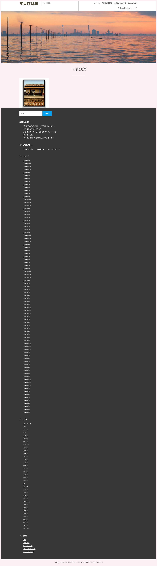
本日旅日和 (28, 3)
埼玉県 (25, 448)
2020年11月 (27, 346)
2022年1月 (26, 304)
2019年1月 (26, 412)
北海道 (25, 439)
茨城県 (25, 514)
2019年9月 (26, 388)
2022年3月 (26, 298)
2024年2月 (26, 229)
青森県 (25, 520)
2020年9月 (26, 352)
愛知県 (25, 478)
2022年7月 (26, 286)
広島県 (25, 475)
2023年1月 (26, 268)
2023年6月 (26, 253)
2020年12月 (27, 343)
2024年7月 (26, 214)
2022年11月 (27, 274)
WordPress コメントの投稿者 (47, 149)
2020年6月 (26, 361)
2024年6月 (26, 217)
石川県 (25, 499)
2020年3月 (26, 370)
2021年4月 (26, 331)
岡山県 (25, 469)
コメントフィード (29, 549)
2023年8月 (26, 247)
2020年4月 (26, 367)
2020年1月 (26, 376)
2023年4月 (26, 259)
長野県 (25, 517)
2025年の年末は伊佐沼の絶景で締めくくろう (38, 138)
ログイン (26, 543)
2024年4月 (26, 223)
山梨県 (25, 463)
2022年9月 (26, 280)
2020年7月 (26, 358)
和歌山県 (26, 445)
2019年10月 (27, 385)
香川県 (25, 526)
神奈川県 (26, 502)
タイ (24, 427)
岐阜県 (25, 466)
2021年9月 (26, 316)
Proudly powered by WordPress (64, 562)
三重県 (25, 430)
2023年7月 (26, 250)
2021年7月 (26, 322)
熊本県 (25, 496)
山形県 (25, 460)
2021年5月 (26, 328)
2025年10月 (27, 169)
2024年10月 (27, 205)
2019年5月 (26, 400)
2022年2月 (26, 301)
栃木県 (25, 490)
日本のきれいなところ (128, 8)
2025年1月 (26, 196)
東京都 (25, 487)
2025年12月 (27, 163)
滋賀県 (25, 493)
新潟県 (25, 481)
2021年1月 (26, 340)
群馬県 (25, 511)
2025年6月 (26, 181)
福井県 (25, 505)
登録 (24, 540)
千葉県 (25, 442)
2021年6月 (26, 325)
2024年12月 (27, 199)
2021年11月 (27, 310)
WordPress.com (97, 562)
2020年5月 (26, 364)
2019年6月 (26, 397)
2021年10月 (27, 313)
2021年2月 (26, 337)
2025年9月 (26, 172)
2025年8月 (26, 175)
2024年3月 (26, 226)
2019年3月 (26, 406)
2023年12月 (27, 235)
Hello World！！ (29, 149)
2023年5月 (26, 256)
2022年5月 (26, 292)
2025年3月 (26, 190)
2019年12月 (27, 379)
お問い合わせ (120, 3)
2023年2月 (26, 265)
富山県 (25, 457)
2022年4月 (26, 295)
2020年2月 (26, 373)
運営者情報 (107, 3)
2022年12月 (27, 271)
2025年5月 (26, 184)
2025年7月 (26, 178)
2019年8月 (26, 391)
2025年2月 (26, 193)
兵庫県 (25, 436)
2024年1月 (26, 232)
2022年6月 (26, 289)
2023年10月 (27, 241)
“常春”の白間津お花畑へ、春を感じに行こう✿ (39, 126)
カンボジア (27, 424)
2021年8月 (26, 319)
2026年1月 (26, 160)
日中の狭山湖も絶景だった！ (33, 129)
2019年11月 (27, 382)
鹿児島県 (26, 529)
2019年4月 (26, 403)
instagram (133, 3)
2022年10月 (27, 277)
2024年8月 (26, 211)
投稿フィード (27, 546)
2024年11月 (27, 202)
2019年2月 (26, 409)
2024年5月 (26, 220)
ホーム (97, 3)
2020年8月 (26, 355)
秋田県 (25, 508)
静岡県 (25, 523)
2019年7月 (26, 394)
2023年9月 (26, 244)
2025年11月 (27, 166)
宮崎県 (25, 454)
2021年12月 (27, 307)
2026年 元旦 (28, 135)
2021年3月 (26, 334)
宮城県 (25, 451)
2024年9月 (26, 208)
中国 (24, 433)
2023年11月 (27, 238)
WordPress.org (28, 552)
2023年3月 (26, 262)
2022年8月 (26, 283)
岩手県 (25, 472)
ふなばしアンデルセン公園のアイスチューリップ (39, 132)
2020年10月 (27, 349)
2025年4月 (26, 187)
